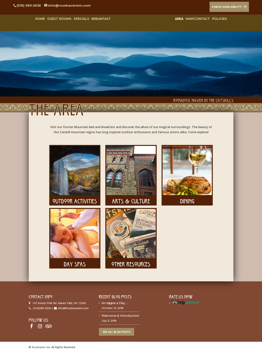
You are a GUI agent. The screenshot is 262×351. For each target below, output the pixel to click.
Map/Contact (202, 19)
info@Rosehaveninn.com (73, 307)
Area (183, 19)
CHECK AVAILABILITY (227, 7)
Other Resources (131, 262)
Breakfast (96, 19)
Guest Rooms (55, 19)
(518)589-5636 (42, 307)
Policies (223, 19)
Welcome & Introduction (120, 315)
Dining (187, 199)
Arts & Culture (131, 199)
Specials (77, 19)
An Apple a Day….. (115, 302)
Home (36, 19)
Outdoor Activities (75, 199)
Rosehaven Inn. (41, 346)
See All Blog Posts (116, 330)
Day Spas (75, 262)
